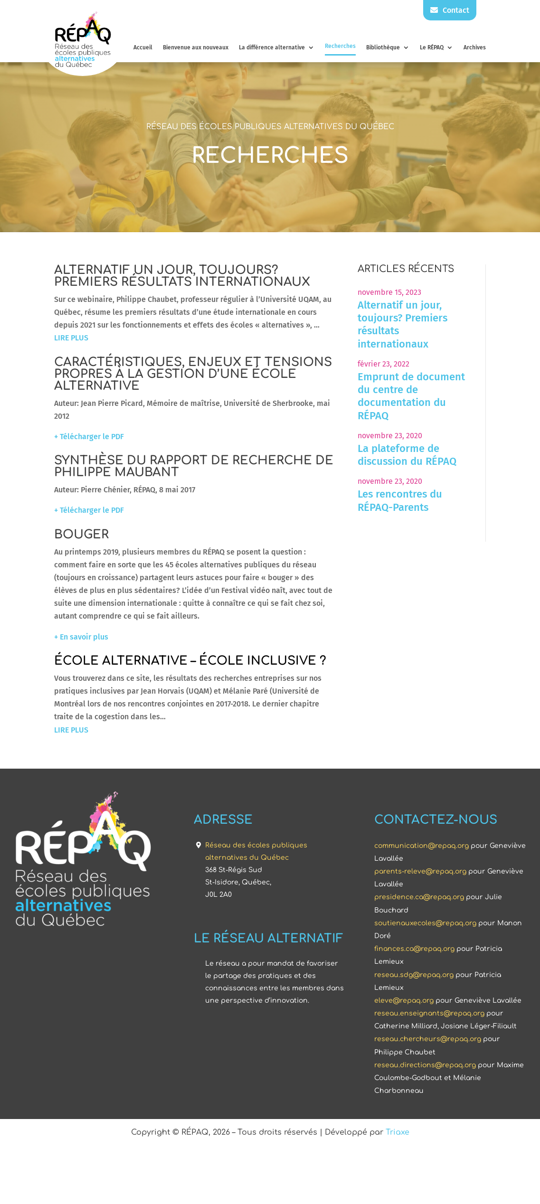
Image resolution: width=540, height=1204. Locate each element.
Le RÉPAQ (432, 47)
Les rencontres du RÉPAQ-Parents (442, 500)
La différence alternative (272, 47)
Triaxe (397, 1154)
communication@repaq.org (421, 1130)
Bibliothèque (383, 47)
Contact (449, 10)
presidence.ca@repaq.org (419, 1181)
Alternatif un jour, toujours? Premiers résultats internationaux (445, 324)
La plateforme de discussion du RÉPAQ (449, 455)
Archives (475, 47)
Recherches (340, 46)
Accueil (142, 47)
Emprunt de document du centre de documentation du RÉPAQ (454, 396)
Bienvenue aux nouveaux (195, 47)
